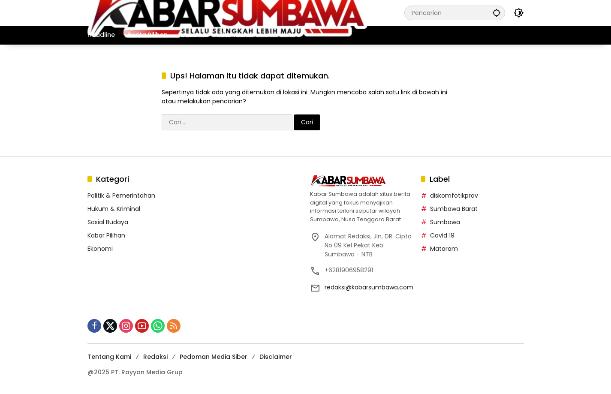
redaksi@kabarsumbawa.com (369, 287)
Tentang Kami (109, 356)
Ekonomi (100, 248)
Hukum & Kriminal (113, 209)
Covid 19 (442, 235)
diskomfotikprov (454, 195)
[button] (496, 13)
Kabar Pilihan (106, 235)
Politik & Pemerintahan (121, 195)
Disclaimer (275, 356)
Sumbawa (445, 222)
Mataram (444, 248)
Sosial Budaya (107, 222)
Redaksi (155, 356)
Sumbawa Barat (454, 209)
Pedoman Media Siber (213, 356)
